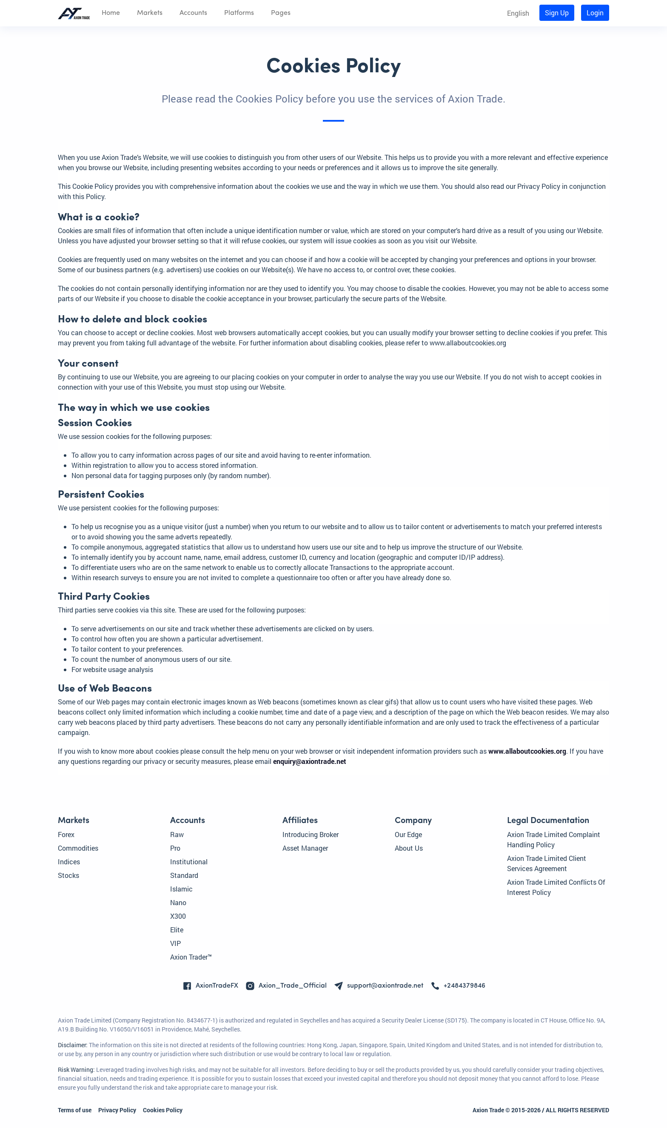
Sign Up (557, 12)
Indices (69, 861)
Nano (178, 902)
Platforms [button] (239, 13)
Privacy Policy (117, 1110)
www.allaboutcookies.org (527, 750)
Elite (176, 929)
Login (595, 12)
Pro (175, 847)
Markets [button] (149, 13)
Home (111, 13)
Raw (177, 834)
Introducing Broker (310, 834)
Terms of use (74, 1110)
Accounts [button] (193, 13)
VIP (175, 943)
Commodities (78, 847)
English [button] (518, 13)
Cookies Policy (162, 1110)
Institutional (189, 861)
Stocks (68, 875)
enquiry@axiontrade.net (309, 761)
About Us (409, 847)
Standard (184, 875)
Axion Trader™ (191, 956)
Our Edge (408, 834)
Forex (66, 834)
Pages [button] (281, 13)
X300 (178, 916)
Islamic (181, 888)
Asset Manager (305, 847)
